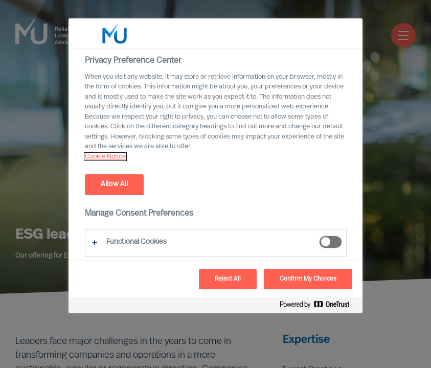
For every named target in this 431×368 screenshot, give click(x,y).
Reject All (228, 279)
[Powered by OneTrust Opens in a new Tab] (318, 306)
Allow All (114, 184)
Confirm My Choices (308, 279)
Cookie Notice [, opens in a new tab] (105, 156)
